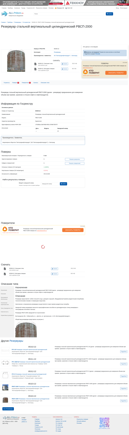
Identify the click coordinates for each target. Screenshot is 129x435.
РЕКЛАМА (125, 62)
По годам (58, 431)
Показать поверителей (74, 163)
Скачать (64, 63)
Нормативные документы (7, 315)
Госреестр (7, 82)
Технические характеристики (5, 303)
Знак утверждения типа (7, 308)
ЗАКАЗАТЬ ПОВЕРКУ (116, 73)
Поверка (15, 83)
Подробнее (124, 351)
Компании (17, 8)
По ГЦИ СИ (59, 425)
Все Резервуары (8, 408)
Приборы (10, 8)
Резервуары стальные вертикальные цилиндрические (30, 386)
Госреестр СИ (31, 8)
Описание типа (45, 82)
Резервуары (16, 340)
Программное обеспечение (4, 298)
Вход (117, 8)
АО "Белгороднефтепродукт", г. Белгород (65, 55)
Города (23, 8)
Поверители (26, 83)
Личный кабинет (81, 421)
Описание (3, 293)
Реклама (51, 8)
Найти (63, 183)
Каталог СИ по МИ (61, 421)
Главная (4, 8)
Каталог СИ (59, 419)
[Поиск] (68, 13)
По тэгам (58, 429)
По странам (59, 423)
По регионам (59, 427)
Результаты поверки (41, 8)
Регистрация (123, 8)
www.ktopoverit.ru (88, 67)
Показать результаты (74, 159)
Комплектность (5, 311)
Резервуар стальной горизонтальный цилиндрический (29, 349)
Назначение (4, 290)
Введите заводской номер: (26, 183)
